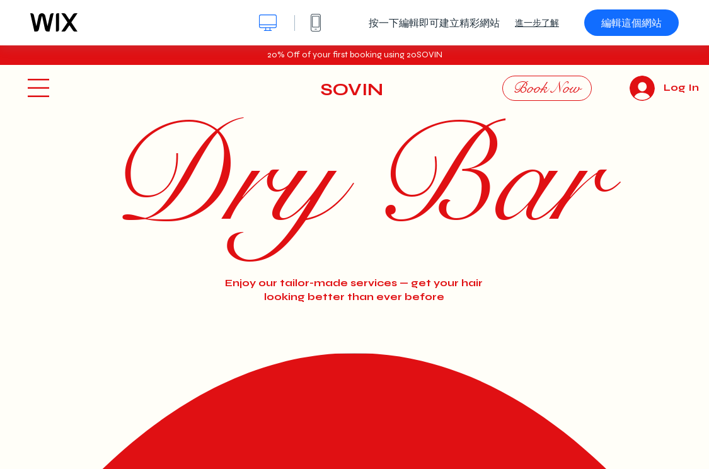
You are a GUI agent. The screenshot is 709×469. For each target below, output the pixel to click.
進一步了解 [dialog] (537, 22)
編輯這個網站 (631, 22)
